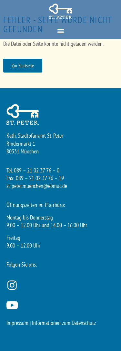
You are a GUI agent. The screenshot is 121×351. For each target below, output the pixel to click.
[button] (60, 30)
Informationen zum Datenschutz (64, 323)
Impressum (17, 323)
